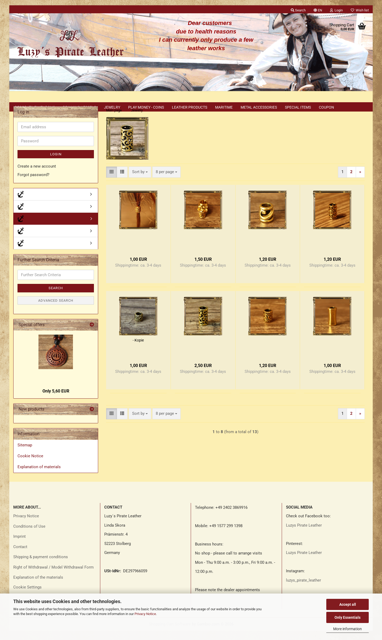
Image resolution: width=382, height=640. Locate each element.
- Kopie (138, 349)
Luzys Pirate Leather (304, 534)
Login (56, 163)
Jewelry (112, 107)
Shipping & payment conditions (40, 566)
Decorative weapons (35, 107)
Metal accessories (259, 107)
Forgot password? (33, 184)
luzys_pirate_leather (303, 589)
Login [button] (336, 10)
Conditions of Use (29, 535)
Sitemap (25, 454)
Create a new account (37, 175)
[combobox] (140, 181)
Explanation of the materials (38, 586)
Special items (298, 107)
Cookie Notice (30, 465)
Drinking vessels (79, 107)
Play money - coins (146, 107)
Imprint (19, 545)
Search (56, 297)
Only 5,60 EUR (55, 400)
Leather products (189, 107)
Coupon (326, 107)
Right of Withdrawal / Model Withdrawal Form (53, 576)
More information (347, 629)
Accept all (347, 604)
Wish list (360, 10)
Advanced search (55, 310)
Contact (20, 556)
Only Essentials (348, 617)
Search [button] (298, 10)
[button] (318, 9)
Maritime (224, 107)
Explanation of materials (39, 476)
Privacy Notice (145, 614)
